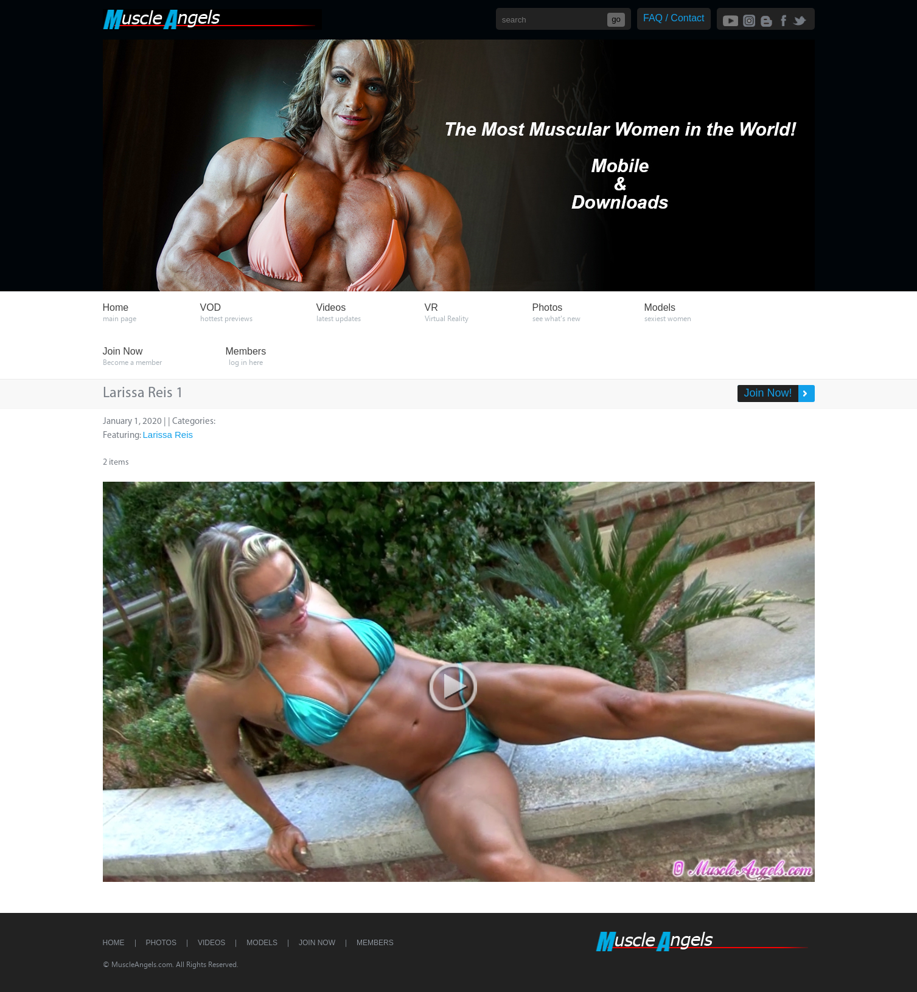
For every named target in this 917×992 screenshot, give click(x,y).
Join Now (317, 942)
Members (375, 942)
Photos (161, 942)
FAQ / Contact (673, 18)
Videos (211, 942)
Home (114, 942)
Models (261, 942)
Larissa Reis (168, 434)
